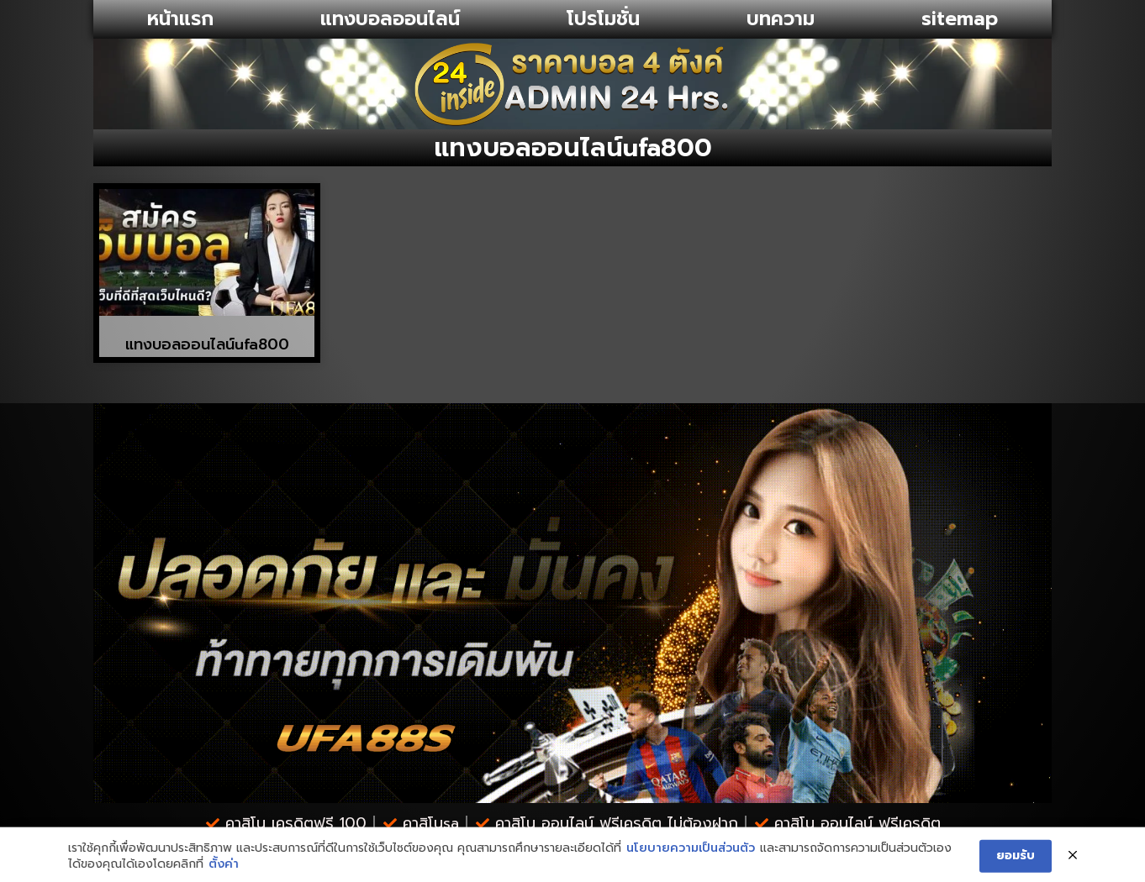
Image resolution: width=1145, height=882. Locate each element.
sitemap (959, 19)
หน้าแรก (180, 19)
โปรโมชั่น (603, 19)
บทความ (781, 19)
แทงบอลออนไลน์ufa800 (207, 344)
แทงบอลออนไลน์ (390, 19)
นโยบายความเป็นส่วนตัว (690, 869)
